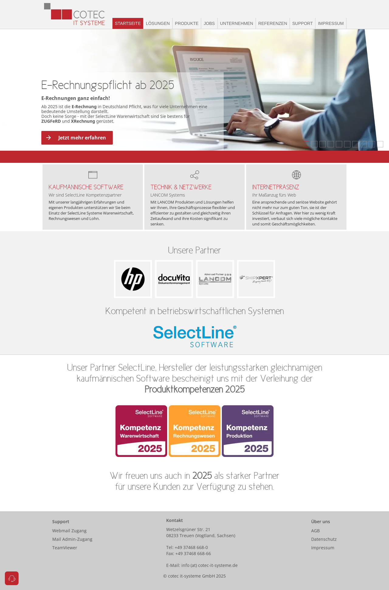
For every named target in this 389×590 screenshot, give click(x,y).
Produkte (187, 23)
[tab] (306, 144)
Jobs (209, 23)
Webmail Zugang (69, 530)
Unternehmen (236, 23)
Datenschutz (324, 539)
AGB (315, 530)
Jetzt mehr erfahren (75, 137)
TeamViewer (64, 548)
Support (302, 23)
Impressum (331, 23)
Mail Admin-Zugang (72, 539)
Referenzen (272, 23)
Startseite (128, 23)
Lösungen (158, 23)
